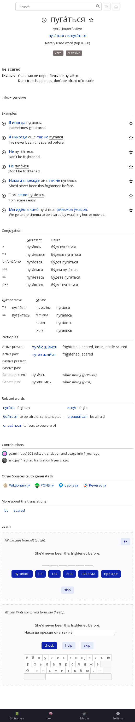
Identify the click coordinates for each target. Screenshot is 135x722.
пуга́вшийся (43, 354)
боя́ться (10, 416)
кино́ (34, 209)
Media (84, 716)
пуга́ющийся (44, 346)
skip (67, 590)
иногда (18, 122)
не (46, 136)
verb (58, 53)
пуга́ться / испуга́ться (67, 35)
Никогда (17, 180)
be (6, 510)
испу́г (72, 407)
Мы (12, 209)
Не (11, 151)
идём (21, 209)
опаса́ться (12, 425)
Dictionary (17, 716)
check (49, 645)
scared (19, 510)
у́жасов (80, 209)
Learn (50, 716)
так (40, 136)
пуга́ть (9, 407)
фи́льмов (64, 209)
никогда (19, 136)
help (68, 645)
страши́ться (77, 416)
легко (22, 194)
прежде (33, 180)
